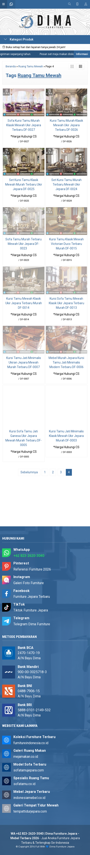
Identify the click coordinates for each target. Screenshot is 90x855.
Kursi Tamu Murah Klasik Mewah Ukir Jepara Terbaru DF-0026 (66, 125)
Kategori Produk (18, 39)
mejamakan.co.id (25, 757)
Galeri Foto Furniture (28, 583)
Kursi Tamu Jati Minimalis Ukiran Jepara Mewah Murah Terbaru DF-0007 (23, 362)
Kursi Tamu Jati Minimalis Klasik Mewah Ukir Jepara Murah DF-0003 (66, 436)
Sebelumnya (29, 472)
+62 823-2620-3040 (28, 556)
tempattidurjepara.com (30, 811)
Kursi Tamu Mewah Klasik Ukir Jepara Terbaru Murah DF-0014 (23, 303)
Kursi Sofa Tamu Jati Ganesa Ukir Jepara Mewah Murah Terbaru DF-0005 (23, 438)
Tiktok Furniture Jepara (30, 610)
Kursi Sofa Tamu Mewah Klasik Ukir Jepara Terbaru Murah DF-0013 (66, 303)
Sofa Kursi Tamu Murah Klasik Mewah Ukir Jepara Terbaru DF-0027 (23, 125)
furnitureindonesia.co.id (30, 743)
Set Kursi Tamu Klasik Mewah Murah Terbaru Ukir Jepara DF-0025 (23, 184)
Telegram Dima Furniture (31, 624)
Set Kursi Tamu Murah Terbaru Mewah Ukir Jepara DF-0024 (66, 184)
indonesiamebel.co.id (29, 798)
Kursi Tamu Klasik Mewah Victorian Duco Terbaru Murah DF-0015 (66, 244)
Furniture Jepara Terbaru (31, 597)
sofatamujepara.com (28, 770)
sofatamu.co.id (24, 784)
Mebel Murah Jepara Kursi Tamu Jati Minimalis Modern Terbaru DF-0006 (66, 362)
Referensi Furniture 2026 (32, 569)
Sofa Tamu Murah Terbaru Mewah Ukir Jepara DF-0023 (23, 244)
